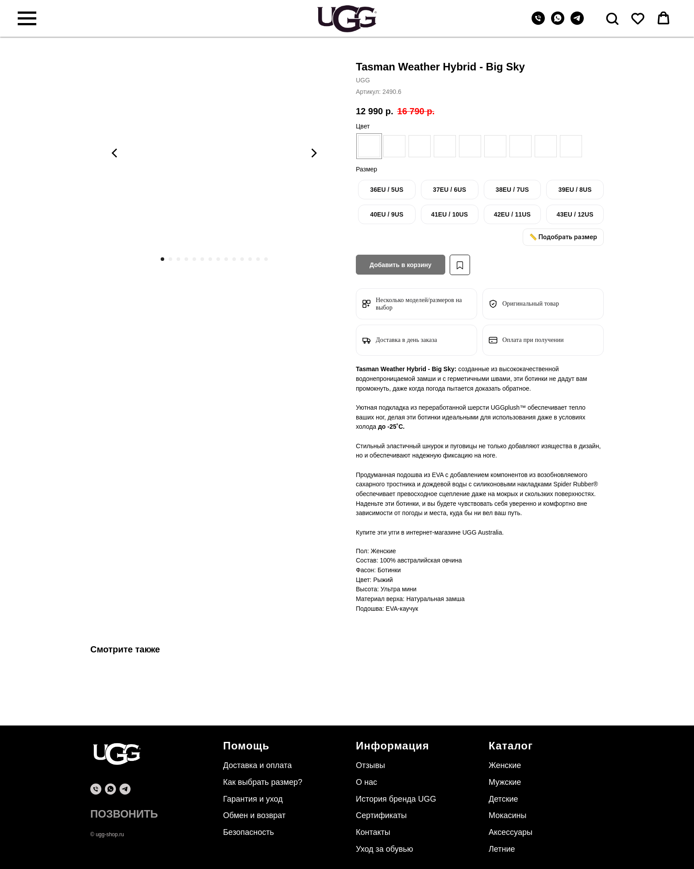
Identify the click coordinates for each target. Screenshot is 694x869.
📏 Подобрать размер (563, 237)
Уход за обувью (384, 849)
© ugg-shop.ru (107, 834)
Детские (503, 799)
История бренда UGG (396, 799)
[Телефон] (538, 22)
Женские (505, 765)
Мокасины (507, 815)
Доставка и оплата (257, 765)
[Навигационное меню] (27, 19)
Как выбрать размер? (262, 782)
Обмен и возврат (254, 815)
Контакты (373, 832)
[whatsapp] (557, 22)
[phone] (95, 789)
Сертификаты (381, 815)
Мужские (505, 782)
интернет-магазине (434, 532)
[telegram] (577, 22)
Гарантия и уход (253, 799)
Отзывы (370, 765)
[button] (612, 18)
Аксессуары (510, 832)
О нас (366, 782)
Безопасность (248, 832)
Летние (502, 849)
